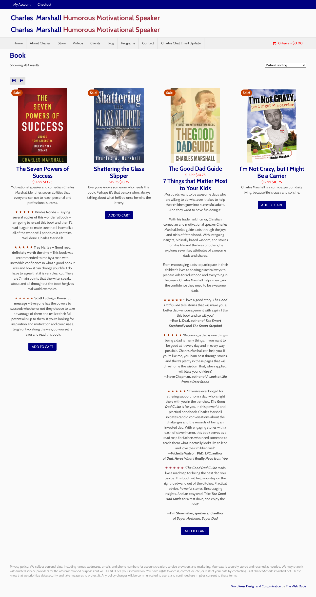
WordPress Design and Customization (256, 586)
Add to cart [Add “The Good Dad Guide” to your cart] (195, 531)
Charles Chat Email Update (181, 43)
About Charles (40, 43)
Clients (95, 43)
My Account (22, 4)
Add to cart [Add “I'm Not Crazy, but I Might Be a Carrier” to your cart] (271, 205)
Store (62, 43)
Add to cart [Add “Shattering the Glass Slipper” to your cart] (119, 215)
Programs (128, 43)
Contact (148, 43)
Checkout (44, 4)
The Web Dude (296, 586)
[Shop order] (285, 65)
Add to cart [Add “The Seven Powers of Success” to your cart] (42, 346)
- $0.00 (290, 43)
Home (18, 43)
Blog (111, 43)
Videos (78, 43)
